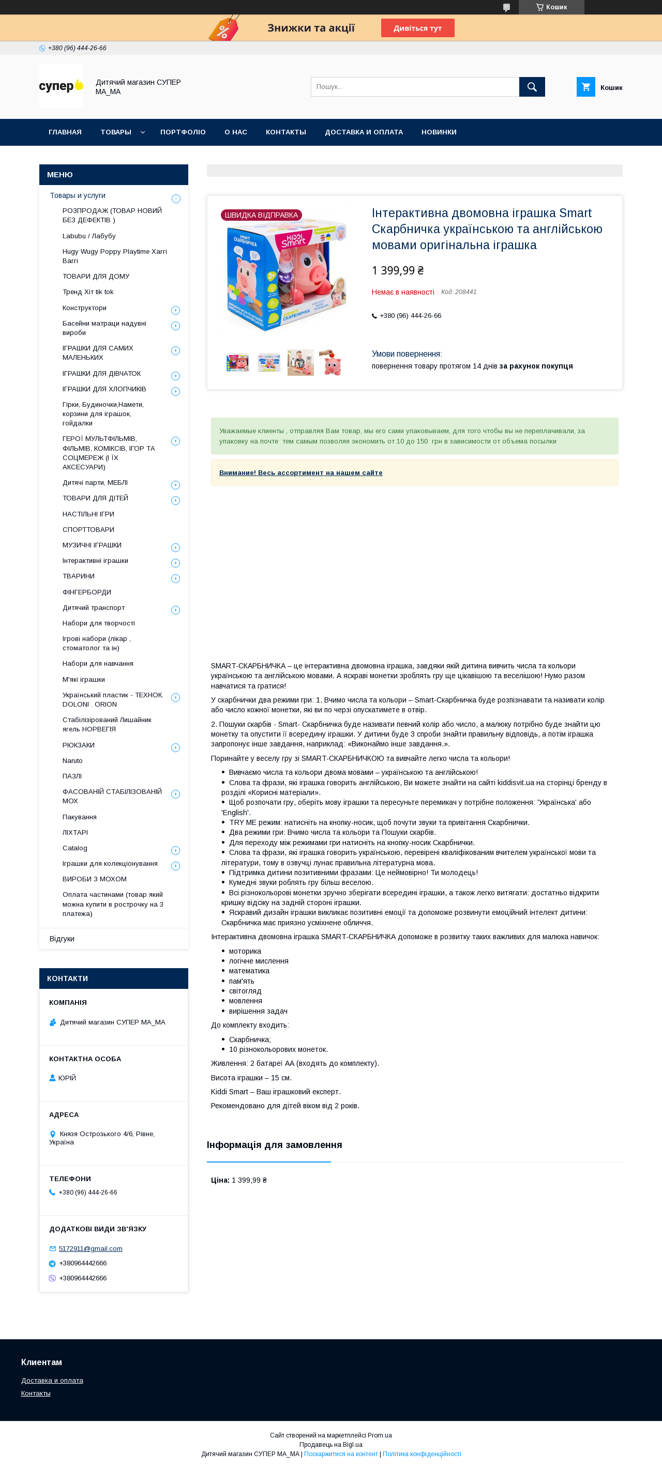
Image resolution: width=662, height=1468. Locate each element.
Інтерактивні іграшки (95, 560)
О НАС (235, 132)
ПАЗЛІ (72, 776)
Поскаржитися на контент (341, 1454)
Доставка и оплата (52, 1380)
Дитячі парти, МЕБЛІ (95, 482)
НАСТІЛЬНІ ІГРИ (88, 514)
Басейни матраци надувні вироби (104, 328)
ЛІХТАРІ (75, 832)
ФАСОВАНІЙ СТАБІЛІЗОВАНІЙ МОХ (112, 796)
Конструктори (85, 308)
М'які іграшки (84, 679)
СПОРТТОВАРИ (88, 529)
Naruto (73, 760)
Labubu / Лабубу (89, 236)
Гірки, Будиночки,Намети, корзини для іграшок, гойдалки (103, 414)
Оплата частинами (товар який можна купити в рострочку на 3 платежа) (113, 904)
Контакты (36, 1393)
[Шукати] (532, 87)
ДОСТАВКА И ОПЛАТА (364, 132)
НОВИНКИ (439, 132)
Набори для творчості (99, 623)
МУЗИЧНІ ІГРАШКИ (92, 545)
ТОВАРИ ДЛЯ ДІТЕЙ (95, 498)
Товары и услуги (78, 195)
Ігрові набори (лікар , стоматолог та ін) (97, 643)
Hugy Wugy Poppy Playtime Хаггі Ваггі (115, 256)
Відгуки (62, 939)
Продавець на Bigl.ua (331, 1444)
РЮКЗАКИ (79, 745)
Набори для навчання (98, 663)
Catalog (75, 848)
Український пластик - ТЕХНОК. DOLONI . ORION (113, 699)
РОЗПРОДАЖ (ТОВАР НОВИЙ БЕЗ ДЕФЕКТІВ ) (112, 215)
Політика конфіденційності (422, 1454)
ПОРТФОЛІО (183, 132)
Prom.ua (380, 1435)
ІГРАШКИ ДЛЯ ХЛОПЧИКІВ (104, 389)
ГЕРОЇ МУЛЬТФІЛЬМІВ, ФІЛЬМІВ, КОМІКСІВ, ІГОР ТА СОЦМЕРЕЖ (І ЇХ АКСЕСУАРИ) (109, 453)
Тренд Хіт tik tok (88, 292)
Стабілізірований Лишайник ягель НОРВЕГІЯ (107, 724)
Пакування (80, 817)
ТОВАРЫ (115, 132)
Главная (65, 132)
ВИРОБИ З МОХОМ (95, 879)
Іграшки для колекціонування (110, 863)
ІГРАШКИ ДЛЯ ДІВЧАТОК (102, 373)
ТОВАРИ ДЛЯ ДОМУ (96, 276)
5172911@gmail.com (91, 1248)
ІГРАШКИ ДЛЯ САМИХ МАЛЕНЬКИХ (98, 352)
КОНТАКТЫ (286, 132)
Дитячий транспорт (94, 607)
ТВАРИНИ (79, 576)
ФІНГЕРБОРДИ (87, 592)
